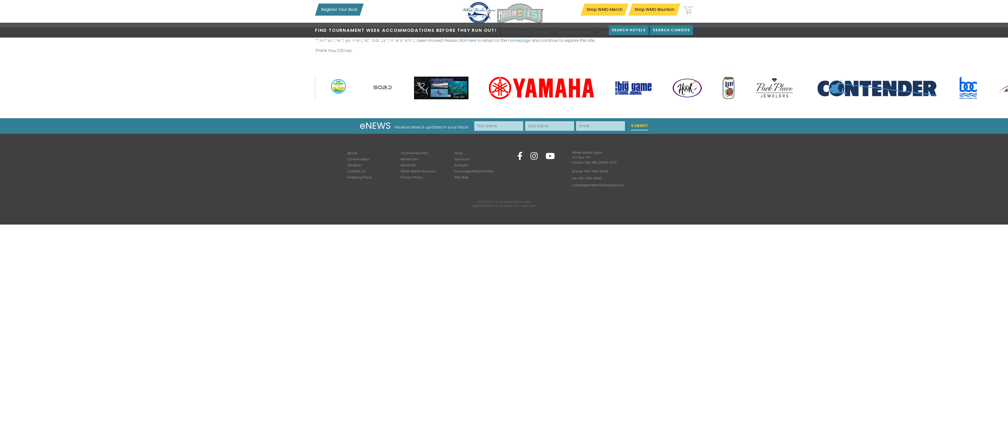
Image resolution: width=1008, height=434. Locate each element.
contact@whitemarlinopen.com (598, 185)
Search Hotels (629, 30)
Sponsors (462, 159)
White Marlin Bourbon (418, 171)
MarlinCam (410, 159)
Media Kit (408, 165)
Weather (354, 165)
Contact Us (356, 171)
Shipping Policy (359, 177)
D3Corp (344, 50)
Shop (458, 153)
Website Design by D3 (487, 206)
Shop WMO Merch (604, 9)
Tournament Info (414, 153)
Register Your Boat (339, 9)
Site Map (461, 177)
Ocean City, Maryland (520, 206)
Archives (461, 165)
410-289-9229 (596, 171)
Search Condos (671, 30)
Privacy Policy (412, 177)
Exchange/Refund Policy (474, 171)
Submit (639, 126)
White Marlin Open (517, 202)
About (352, 153)
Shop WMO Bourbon (654, 9)
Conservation (358, 159)
